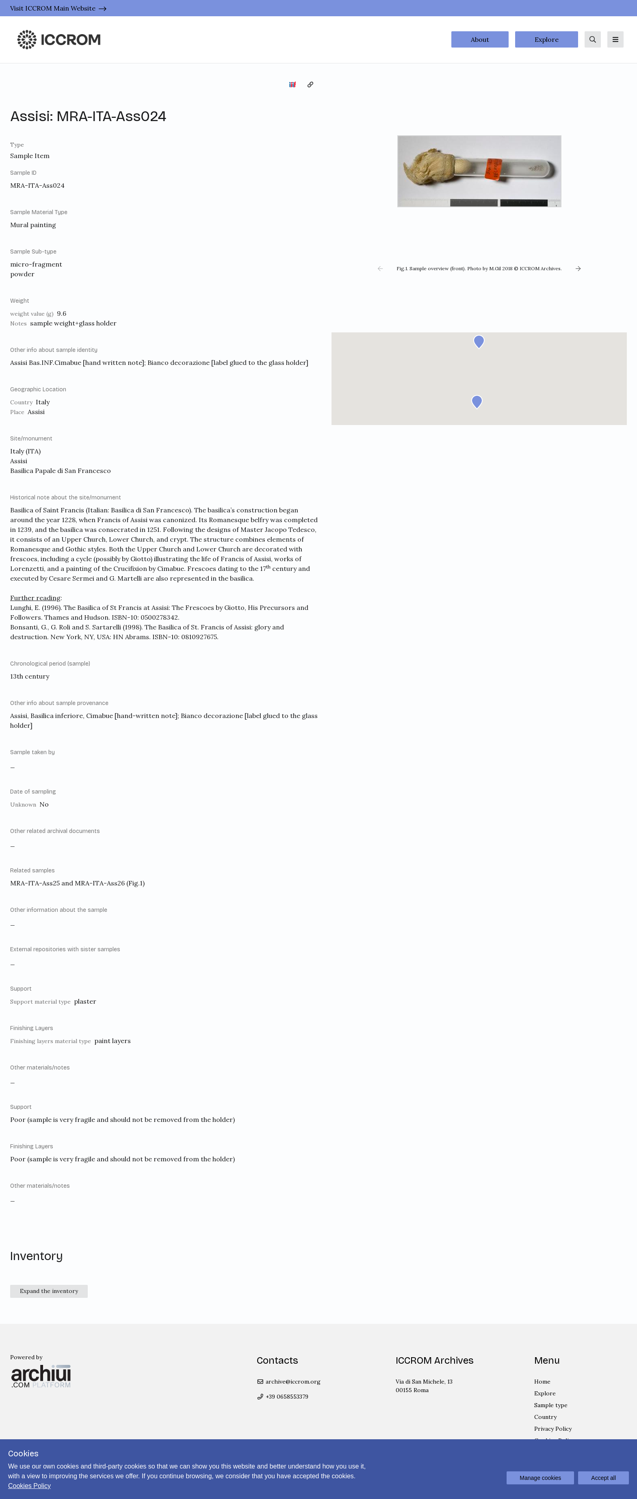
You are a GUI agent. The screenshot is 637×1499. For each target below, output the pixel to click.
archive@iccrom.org (289, 1381)
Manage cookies (540, 1478)
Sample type (551, 1405)
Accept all (603, 1478)
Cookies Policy (29, 1485)
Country (545, 1417)
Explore (547, 39)
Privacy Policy (553, 1428)
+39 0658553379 (282, 1396)
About (480, 39)
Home (542, 1381)
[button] (380, 268)
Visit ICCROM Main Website (52, 8)
